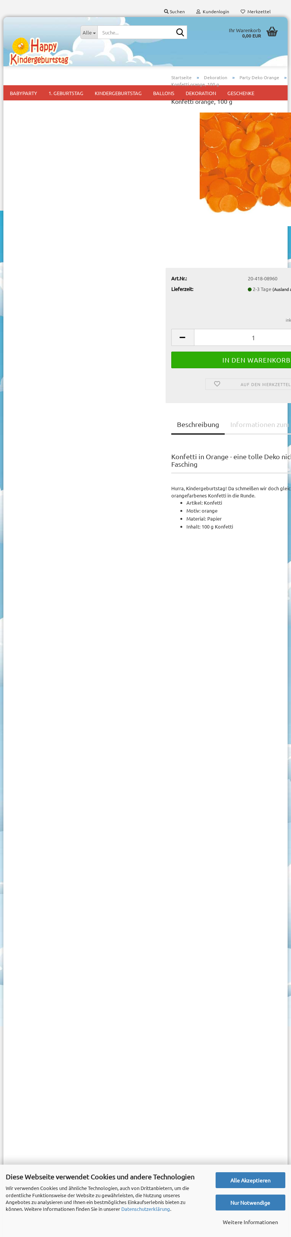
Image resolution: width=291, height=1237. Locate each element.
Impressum (21, 969)
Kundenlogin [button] (212, 11)
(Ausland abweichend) (228, 316)
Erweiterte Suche (52, 460)
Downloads (40, 229)
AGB (14, 1008)
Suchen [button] (174, 11)
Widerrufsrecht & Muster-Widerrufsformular (58, 995)
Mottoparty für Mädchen (178, 1015)
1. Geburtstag (166, 980)
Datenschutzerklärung (145, 1209)
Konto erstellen (32, 837)
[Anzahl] (190, 363)
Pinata (158, 1037)
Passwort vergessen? (38, 848)
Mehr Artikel (29, 378)
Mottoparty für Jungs (175, 1003)
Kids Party (162, 992)
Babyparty (162, 969)
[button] (117, 363)
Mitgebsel (162, 1026)
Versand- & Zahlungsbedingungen (46, 982)
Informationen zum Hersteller (211, 451)
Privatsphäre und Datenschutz (42, 1021)
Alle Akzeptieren (250, 1180)
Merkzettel (256, 11)
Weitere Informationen (250, 1221)
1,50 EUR (51, 736)
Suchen (51, 443)
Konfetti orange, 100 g (51, 720)
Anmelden (52, 311)
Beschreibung (132, 451)
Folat (270, 142)
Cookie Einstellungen (32, 1033)
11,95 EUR (52, 607)
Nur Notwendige (250, 1202)
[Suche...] (88, 32)
